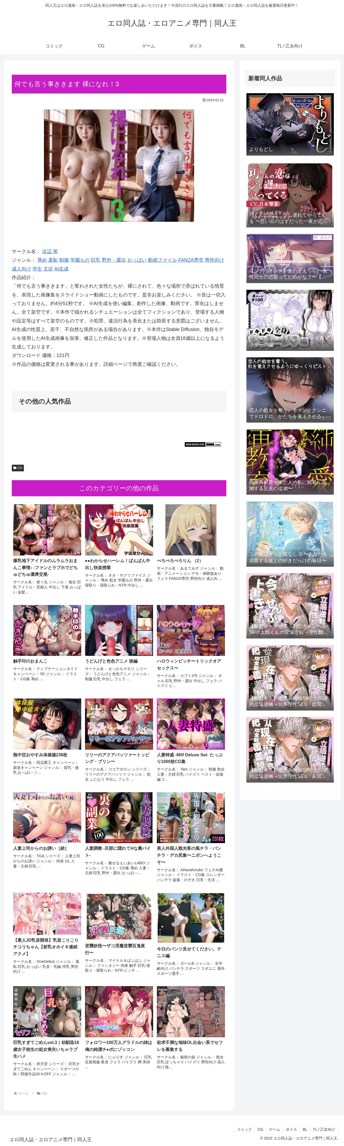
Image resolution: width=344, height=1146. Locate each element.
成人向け (21, 269)
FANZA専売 (191, 260)
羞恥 (53, 260)
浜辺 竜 (50, 251)
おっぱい (137, 260)
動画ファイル (162, 260)
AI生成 (61, 269)
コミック (244, 1129)
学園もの (80, 260)
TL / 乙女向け (324, 1129)
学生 (37, 269)
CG (18, 468)
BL (305, 1129)
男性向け (214, 260)
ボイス (291, 1129)
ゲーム (274, 1129)
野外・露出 (114, 260)
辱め (42, 260)
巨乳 (96, 260)
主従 (48, 269)
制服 (64, 260)
